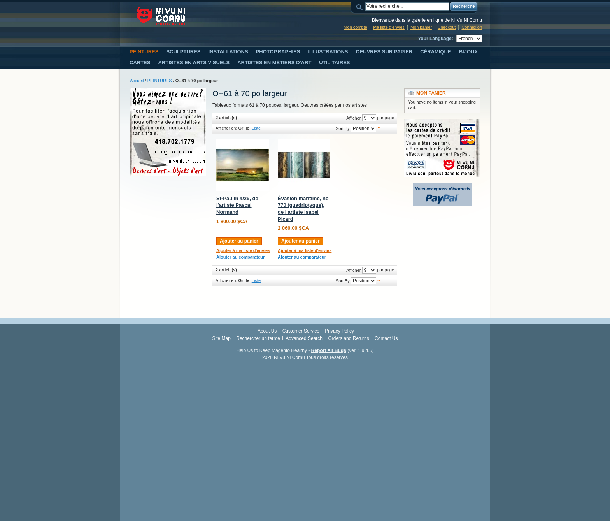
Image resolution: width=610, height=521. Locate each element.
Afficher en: (226, 128)
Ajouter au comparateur (240, 257)
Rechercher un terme (258, 338)
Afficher (353, 118)
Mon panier (421, 27)
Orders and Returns (348, 338)
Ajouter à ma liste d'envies (243, 250)
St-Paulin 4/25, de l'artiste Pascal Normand (237, 205)
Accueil (137, 80)
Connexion (471, 27)
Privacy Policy (339, 331)
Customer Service (300, 331)
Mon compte (355, 27)
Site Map (221, 338)
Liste (256, 128)
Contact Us (386, 338)
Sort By (343, 128)
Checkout (447, 27)
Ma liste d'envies (389, 27)
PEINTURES (159, 80)
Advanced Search (304, 338)
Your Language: (435, 38)
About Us (267, 331)
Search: (360, 6)
